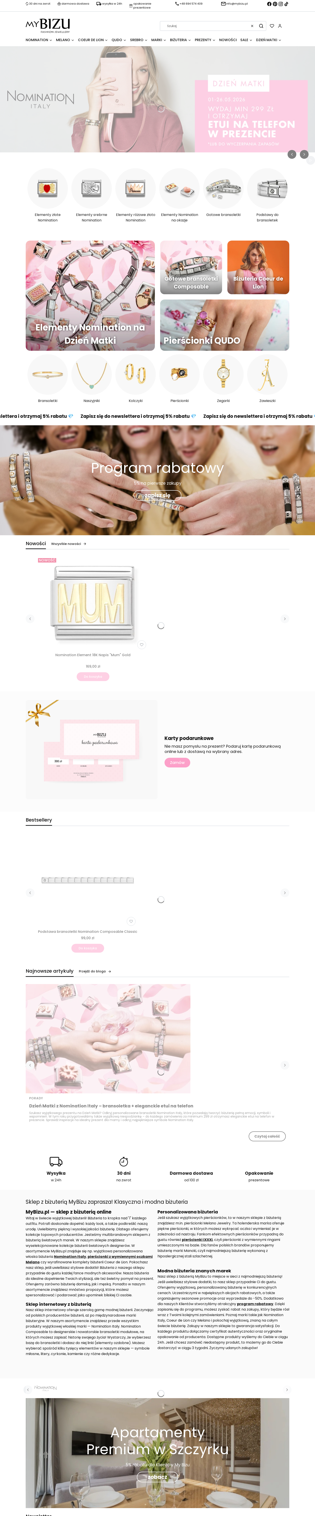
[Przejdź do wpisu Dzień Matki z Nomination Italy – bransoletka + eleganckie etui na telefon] (108, 1038)
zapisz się (157, 495)
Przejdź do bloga (95, 971)
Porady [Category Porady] (36, 1098)
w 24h (56, 1180)
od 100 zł (191, 1180)
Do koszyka (93, 676)
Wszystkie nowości (69, 544)
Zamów (177, 762)
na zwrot (123, 1180)
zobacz (157, 1477)
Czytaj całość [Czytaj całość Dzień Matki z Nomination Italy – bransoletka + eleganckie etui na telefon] (267, 1136)
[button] (261, 26)
